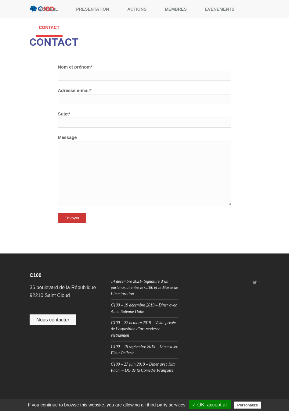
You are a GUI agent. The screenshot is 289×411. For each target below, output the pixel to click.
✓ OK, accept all (210, 404)
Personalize (247, 405)
